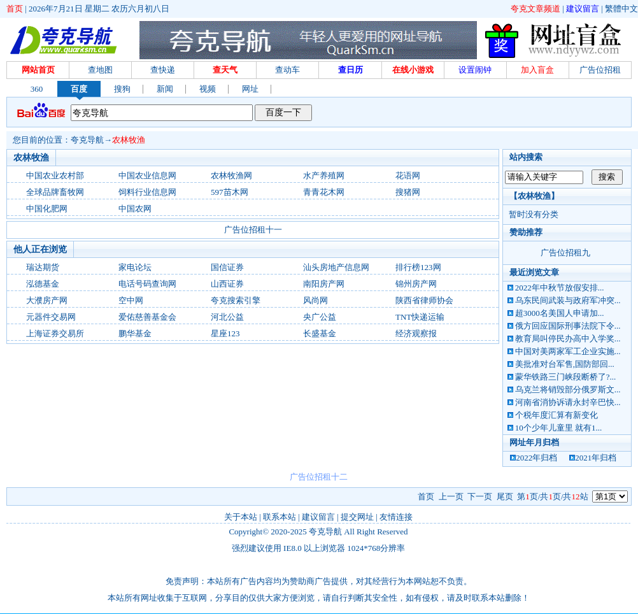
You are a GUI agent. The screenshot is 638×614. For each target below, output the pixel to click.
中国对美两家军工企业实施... (568, 351)
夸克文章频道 (535, 8)
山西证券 (227, 284)
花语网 (407, 175)
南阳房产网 (323, 284)
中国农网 (135, 208)
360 (37, 89)
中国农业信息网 (147, 175)
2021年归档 (595, 457)
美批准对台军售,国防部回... (564, 364)
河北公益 (227, 317)
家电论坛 (135, 267)
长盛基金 (319, 333)
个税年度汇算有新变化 (556, 415)
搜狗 (122, 89)
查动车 (287, 70)
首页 (14, 8)
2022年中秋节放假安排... (559, 287)
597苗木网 (229, 192)
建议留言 (582, 8)
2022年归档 (536, 457)
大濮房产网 (46, 300)
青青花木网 (323, 192)
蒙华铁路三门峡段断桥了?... (565, 377)
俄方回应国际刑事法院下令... (568, 326)
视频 (207, 89)
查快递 (162, 70)
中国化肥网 (46, 208)
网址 (250, 89)
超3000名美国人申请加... (559, 313)
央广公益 (319, 317)
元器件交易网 (51, 317)
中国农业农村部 (55, 175)
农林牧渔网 (231, 175)
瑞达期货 (42, 267)
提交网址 (357, 517)
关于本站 (240, 517)
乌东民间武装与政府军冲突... (568, 300)
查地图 (100, 70)
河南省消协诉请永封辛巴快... (568, 402)
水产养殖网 (323, 175)
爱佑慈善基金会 (147, 317)
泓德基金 (42, 284)
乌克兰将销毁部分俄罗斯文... (568, 389)
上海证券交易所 (55, 333)
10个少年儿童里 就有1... (558, 427)
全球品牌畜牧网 (55, 192)
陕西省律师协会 (424, 300)
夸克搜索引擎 (235, 300)
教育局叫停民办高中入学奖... (568, 338)
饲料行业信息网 (147, 192)
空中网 (130, 300)
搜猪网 (407, 192)
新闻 (165, 89)
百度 (79, 89)
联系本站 (279, 517)
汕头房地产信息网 (336, 267)
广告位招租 (600, 70)
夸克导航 (87, 140)
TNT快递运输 (419, 317)
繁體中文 (621, 8)
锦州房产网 (416, 284)
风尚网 (315, 300)
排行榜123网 (418, 267)
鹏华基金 (135, 333)
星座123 (225, 333)
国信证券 (227, 267)
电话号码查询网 (147, 284)
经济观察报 (416, 333)
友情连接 (396, 517)
